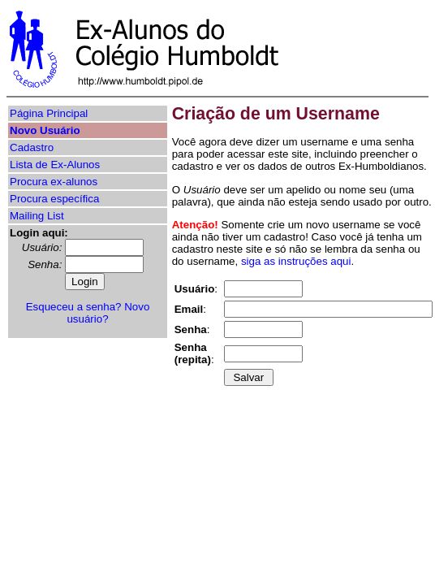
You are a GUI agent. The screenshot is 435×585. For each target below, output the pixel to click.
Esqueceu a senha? (74, 307)
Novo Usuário (45, 130)
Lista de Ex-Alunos (55, 164)
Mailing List (37, 216)
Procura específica (54, 199)
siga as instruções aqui (296, 261)
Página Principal (49, 113)
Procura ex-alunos (53, 182)
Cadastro (32, 147)
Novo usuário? (108, 313)
